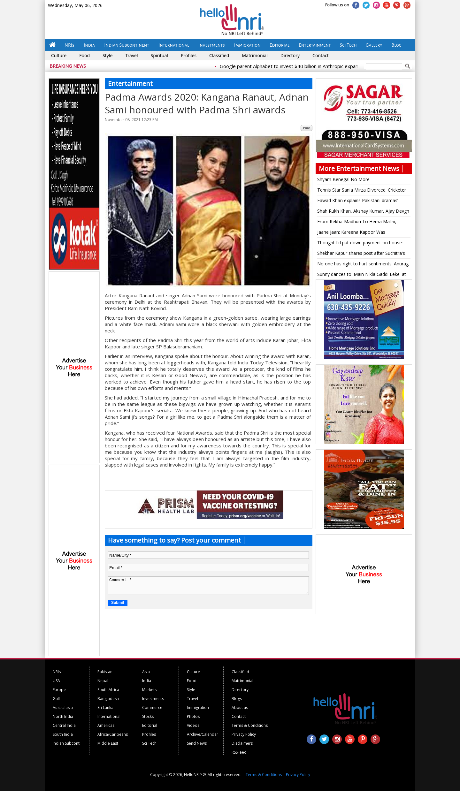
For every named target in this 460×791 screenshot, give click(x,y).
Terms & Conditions (250, 725)
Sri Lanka (105, 707)
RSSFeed (239, 752)
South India (63, 734)
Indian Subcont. (66, 743)
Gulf (56, 698)
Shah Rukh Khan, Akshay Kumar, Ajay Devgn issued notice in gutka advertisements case (363, 212)
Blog (397, 45)
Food (84, 55)
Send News (197, 743)
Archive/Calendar (202, 734)
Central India (64, 725)
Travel (131, 55)
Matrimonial (254, 55)
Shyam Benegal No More (343, 179)
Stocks (148, 716)
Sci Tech (348, 45)
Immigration (247, 45)
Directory (290, 55)
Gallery (374, 45)
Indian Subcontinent (126, 45)
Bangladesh (108, 698)
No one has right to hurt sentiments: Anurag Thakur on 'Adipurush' (363, 265)
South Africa (108, 689)
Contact (320, 55)
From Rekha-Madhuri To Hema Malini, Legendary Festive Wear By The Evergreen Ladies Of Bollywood (361, 222)
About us (240, 707)
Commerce (152, 707)
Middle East (107, 743)
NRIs (69, 45)
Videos (193, 725)
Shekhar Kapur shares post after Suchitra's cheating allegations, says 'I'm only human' (361, 254)
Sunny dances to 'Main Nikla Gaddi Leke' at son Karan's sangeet (361, 275)
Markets (149, 689)
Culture (58, 55)
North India (63, 716)
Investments (211, 45)
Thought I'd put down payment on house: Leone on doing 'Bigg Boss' (360, 244)
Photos (193, 716)
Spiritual (159, 55)
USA (56, 680)
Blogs (237, 698)
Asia (146, 671)
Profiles (188, 55)
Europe (59, 689)
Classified (219, 55)
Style (107, 55)
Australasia (63, 707)
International (173, 45)
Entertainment (315, 45)
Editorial (279, 45)
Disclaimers (242, 743)
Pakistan (104, 671)
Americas (105, 725)
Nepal (102, 680)
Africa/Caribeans (112, 734)
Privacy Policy (244, 734)
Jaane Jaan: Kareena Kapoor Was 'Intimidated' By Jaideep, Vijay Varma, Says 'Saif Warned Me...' (360, 233)
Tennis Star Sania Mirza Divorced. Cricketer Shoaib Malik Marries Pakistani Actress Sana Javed (362, 191)
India (89, 45)
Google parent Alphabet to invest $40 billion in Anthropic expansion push (304, 66)
